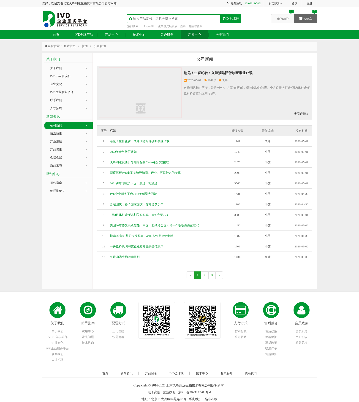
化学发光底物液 (167, 26)
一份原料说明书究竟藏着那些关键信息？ (136, 246)
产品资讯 (68, 149)
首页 (56, 34)
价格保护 (271, 337)
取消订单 (271, 348)
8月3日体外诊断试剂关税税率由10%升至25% (139, 215)
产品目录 (151, 373)
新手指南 (88, 323)
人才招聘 (68, 108)
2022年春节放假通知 (123, 151)
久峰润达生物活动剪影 (125, 257)
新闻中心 (194, 34)
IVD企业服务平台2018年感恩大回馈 (133, 194)
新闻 (85, 46)
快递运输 (118, 337)
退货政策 (271, 342)
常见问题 (88, 337)
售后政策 (271, 331)
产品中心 (111, 34)
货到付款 (241, 331)
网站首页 (70, 46)
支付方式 (240, 323)
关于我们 (222, 34)
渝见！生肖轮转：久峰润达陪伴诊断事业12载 (218, 73)
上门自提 (118, 331)
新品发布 (68, 165)
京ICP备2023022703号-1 (194, 392)
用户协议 (301, 337)
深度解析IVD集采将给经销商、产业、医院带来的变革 (145, 172)
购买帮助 (276, 3)
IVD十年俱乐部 (68, 76)
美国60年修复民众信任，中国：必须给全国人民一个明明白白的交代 (154, 225)
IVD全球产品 (84, 34)
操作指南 (68, 183)
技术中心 (139, 34)
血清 (183, 26)
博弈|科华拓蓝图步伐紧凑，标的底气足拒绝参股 (141, 236)
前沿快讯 (68, 133)
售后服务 (271, 323)
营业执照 (169, 392)
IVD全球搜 (231, 18)
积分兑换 (301, 342)
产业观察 (68, 141)
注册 (309, 3)
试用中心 (88, 331)
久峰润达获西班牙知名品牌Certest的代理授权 (139, 162)
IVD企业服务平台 (68, 92)
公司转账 (241, 337)
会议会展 (68, 157)
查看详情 (301, 113)
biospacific (149, 26)
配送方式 (118, 323)
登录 (294, 3)
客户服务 (166, 34)
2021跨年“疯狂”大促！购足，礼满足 (133, 183)
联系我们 (68, 100)
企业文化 (68, 84)
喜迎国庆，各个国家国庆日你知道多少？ (136, 204)
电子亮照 (154, 392)
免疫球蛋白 (195, 26)
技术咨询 (88, 342)
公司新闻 (68, 125)
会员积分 (301, 331)
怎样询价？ (68, 191)
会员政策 (301, 323)
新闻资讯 (127, 373)
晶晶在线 (211, 399)
